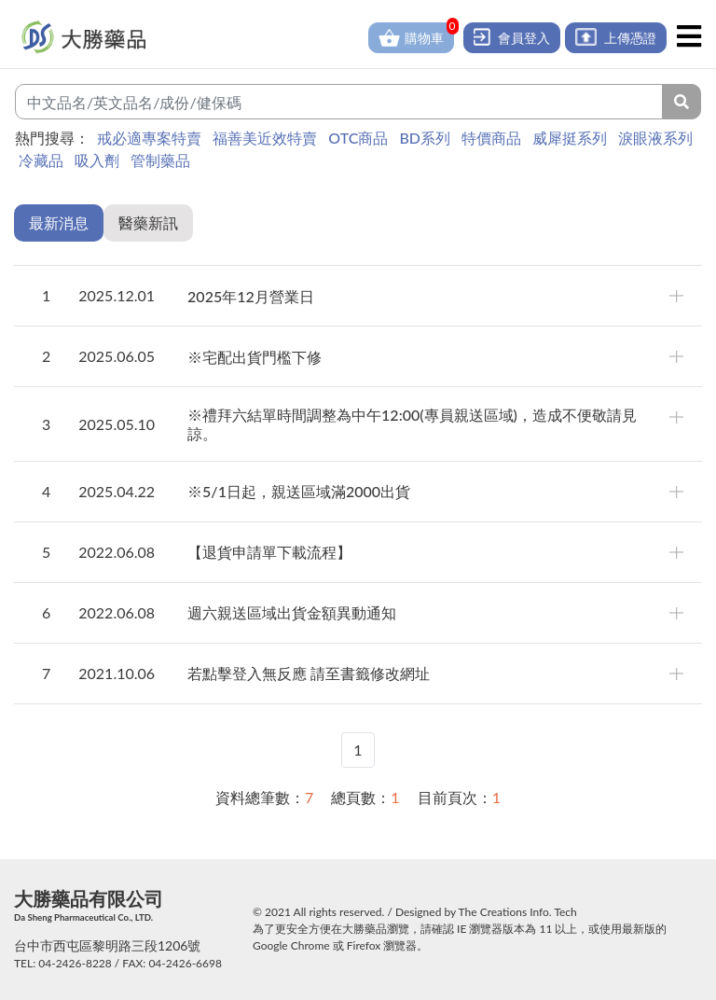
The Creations (493, 912)
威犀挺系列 (569, 137)
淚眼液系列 (655, 137)
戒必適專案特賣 (149, 137)
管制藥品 (160, 160)
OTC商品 (358, 137)
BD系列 (424, 137)
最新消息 (59, 222)
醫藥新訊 (148, 222)
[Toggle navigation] (689, 36)
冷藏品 (41, 160)
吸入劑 (97, 160)
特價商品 (491, 137)
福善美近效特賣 (265, 137)
